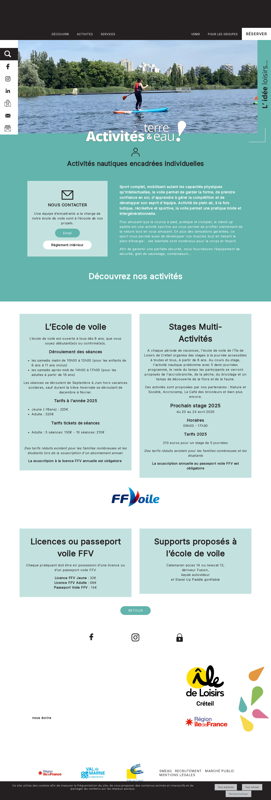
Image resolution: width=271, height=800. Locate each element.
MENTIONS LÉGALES (177, 775)
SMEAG (165, 771)
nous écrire (41, 718)
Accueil (153, 34)
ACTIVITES (85, 34)
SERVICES (108, 34)
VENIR (195, 34)
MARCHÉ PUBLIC (219, 771)
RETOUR (135, 611)
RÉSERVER (256, 34)
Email (67, 233)
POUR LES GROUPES (223, 34)
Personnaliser (238, 793)
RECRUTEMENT (188, 771)
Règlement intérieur (67, 245)
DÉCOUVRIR (60, 34)
